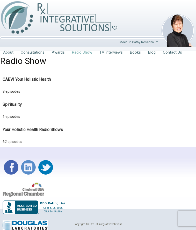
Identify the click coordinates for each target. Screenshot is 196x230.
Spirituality (12, 104)
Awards (58, 52)
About (8, 52)
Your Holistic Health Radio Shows (33, 129)
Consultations (33, 52)
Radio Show (82, 52)
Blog (152, 52)
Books (135, 52)
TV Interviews (111, 52)
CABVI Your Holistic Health (27, 79)
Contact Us (172, 52)
